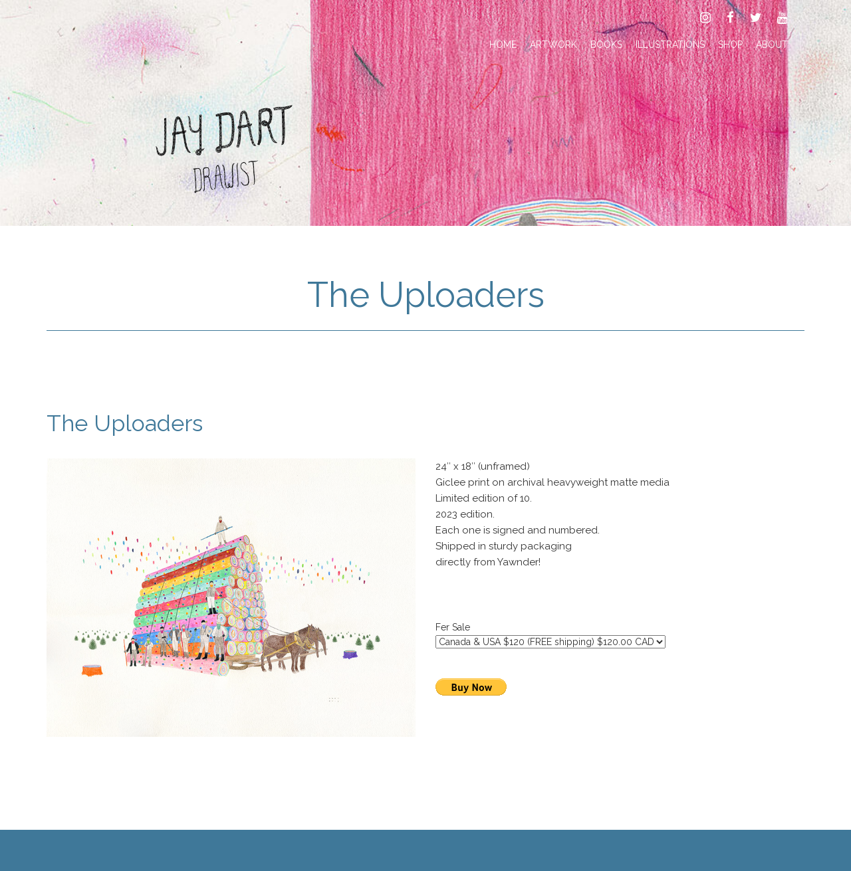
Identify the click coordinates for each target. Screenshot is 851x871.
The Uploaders (426, 294)
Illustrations (670, 44)
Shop (730, 44)
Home (503, 44)
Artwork (553, 44)
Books (606, 44)
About (772, 44)
